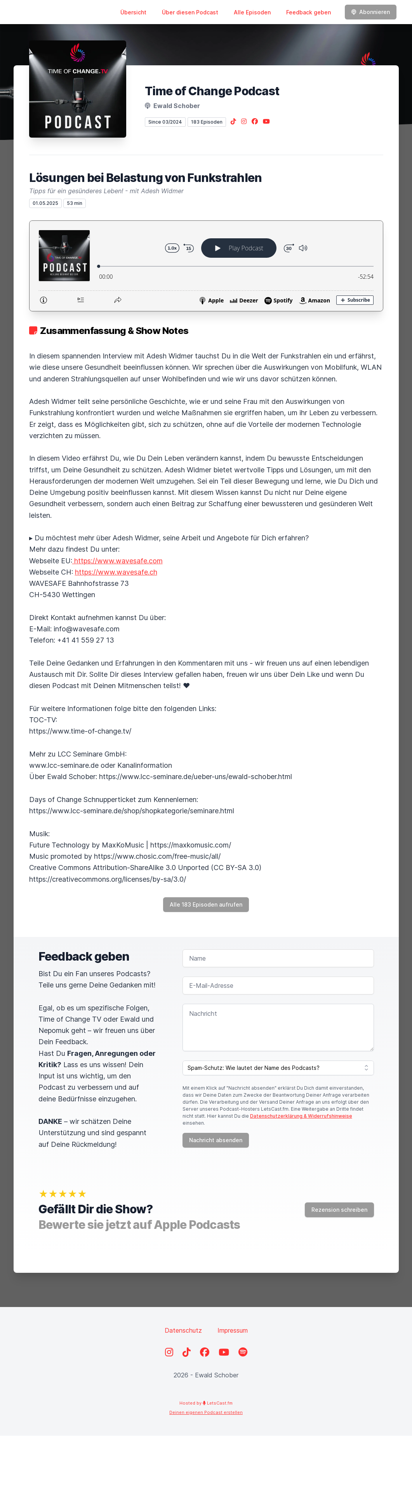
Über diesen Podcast (190, 12)
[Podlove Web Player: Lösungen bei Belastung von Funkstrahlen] (206, 266)
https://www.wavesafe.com (117, 561)
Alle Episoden (252, 12)
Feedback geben (308, 12)
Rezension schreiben (339, 1209)
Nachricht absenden (215, 1140)
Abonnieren (370, 12)
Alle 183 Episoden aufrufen (206, 904)
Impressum (232, 1330)
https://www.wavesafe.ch (116, 572)
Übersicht (133, 12)
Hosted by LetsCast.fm (206, 1403)
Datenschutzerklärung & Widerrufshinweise (301, 1116)
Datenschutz (183, 1330)
